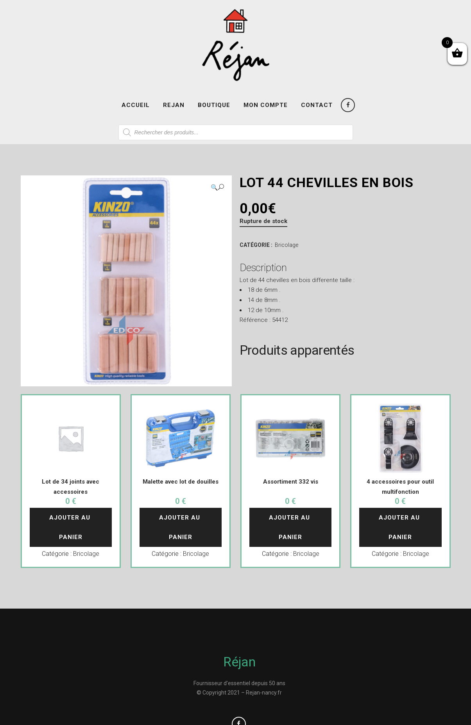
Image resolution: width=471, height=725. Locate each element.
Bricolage (286, 245)
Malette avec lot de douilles (180, 481)
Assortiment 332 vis (290, 481)
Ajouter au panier (70, 527)
